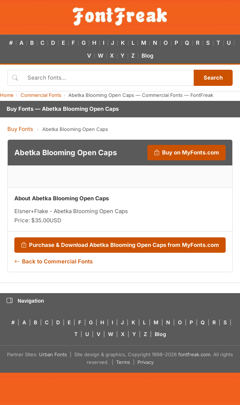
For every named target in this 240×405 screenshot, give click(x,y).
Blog (147, 55)
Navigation (25, 301)
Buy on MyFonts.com (186, 152)
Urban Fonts (53, 354)
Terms (123, 362)
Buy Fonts (20, 128)
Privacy (145, 362)
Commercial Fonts (41, 95)
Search (213, 77)
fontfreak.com (194, 354)
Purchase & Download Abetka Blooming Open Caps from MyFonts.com (120, 245)
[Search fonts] (108, 78)
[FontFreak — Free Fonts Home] (120, 16)
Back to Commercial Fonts (53, 261)
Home (7, 95)
